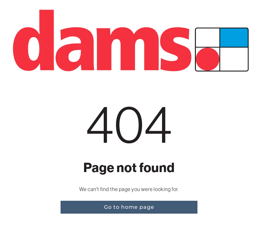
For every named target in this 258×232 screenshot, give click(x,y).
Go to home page (129, 207)
